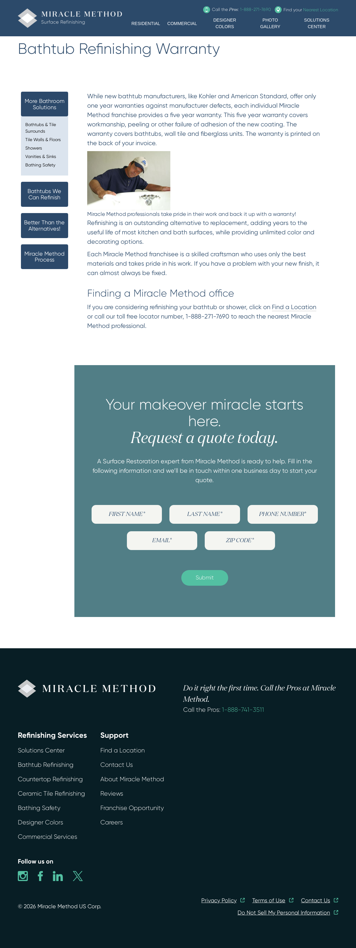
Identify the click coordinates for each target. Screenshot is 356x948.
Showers (33, 147)
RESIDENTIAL (145, 23)
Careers (111, 822)
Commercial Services (47, 836)
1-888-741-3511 (243, 709)
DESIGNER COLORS (224, 23)
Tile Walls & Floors (43, 139)
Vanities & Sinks (40, 156)
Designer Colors (40, 822)
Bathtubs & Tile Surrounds (40, 128)
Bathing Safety (40, 164)
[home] (70, 18)
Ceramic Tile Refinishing (51, 793)
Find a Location (294, 307)
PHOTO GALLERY (270, 23)
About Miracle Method (132, 779)
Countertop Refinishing (50, 779)
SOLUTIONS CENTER (316, 23)
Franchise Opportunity (132, 808)
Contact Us (116, 764)
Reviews (111, 793)
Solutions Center (41, 750)
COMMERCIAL (182, 23)
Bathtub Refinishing (45, 764)
